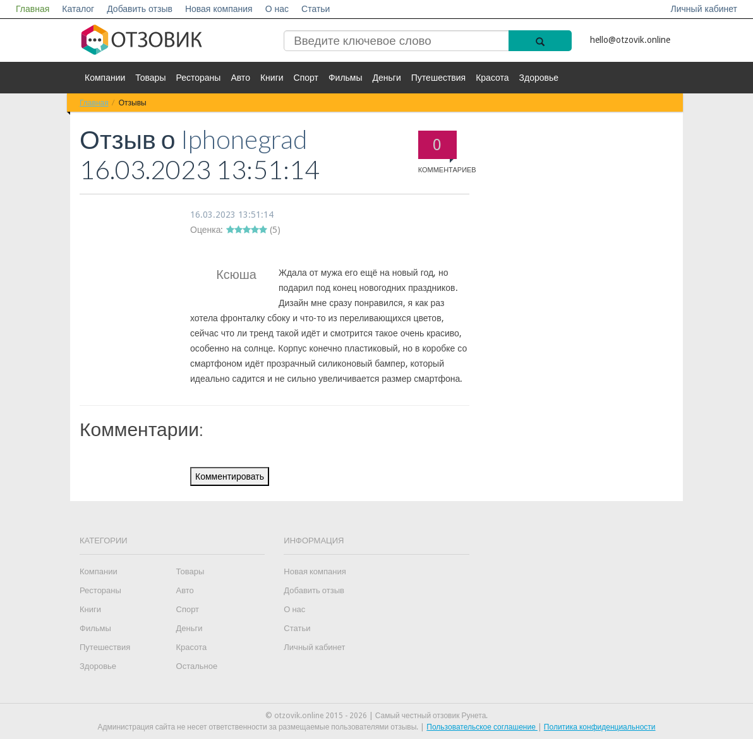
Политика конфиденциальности (600, 727)
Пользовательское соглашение (482, 727)
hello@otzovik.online (630, 40)
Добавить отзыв (139, 9)
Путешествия (438, 78)
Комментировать (229, 476)
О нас (277, 9)
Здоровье (539, 78)
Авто (240, 78)
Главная (32, 9)
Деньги (387, 78)
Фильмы (345, 78)
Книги (272, 78)
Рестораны (198, 78)
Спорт (306, 78)
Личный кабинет (704, 9)
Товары (150, 78)
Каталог (78, 9)
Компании (105, 78)
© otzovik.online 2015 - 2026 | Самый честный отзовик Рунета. (376, 715)
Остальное (197, 666)
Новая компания (219, 9)
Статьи (315, 9)
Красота (492, 78)
